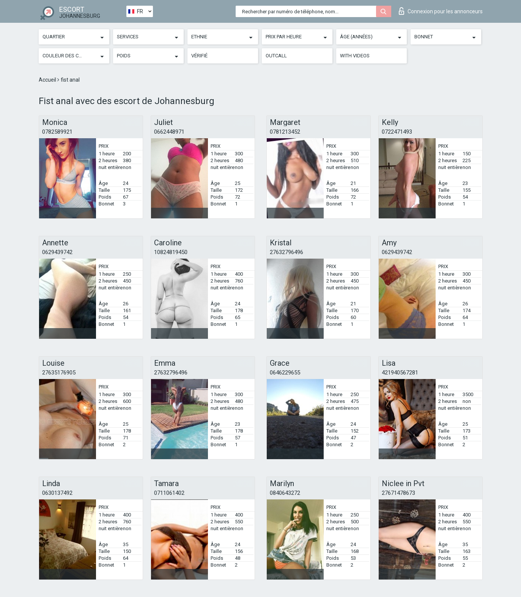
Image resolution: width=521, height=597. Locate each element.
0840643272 (285, 493)
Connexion (441, 11)
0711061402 (169, 493)
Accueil (48, 80)
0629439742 (57, 252)
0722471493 (397, 131)
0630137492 (57, 493)
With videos (355, 55)
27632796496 (286, 252)
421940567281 (400, 372)
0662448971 (169, 131)
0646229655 (285, 372)
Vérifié (199, 55)
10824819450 (170, 252)
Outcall (276, 55)
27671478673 (398, 493)
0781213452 (285, 131)
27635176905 (59, 372)
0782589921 (57, 131)
